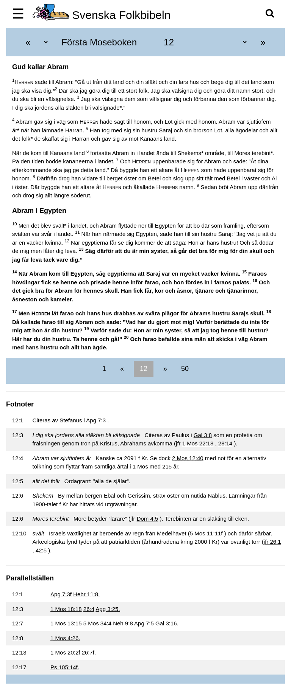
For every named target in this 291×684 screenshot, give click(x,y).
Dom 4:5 (147, 518)
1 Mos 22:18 (198, 443)
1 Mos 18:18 (66, 609)
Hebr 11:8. (86, 594)
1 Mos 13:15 (66, 623)
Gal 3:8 (203, 435)
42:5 (41, 550)
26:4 (88, 609)
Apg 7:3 (96, 420)
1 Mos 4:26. (65, 638)
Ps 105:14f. (64, 667)
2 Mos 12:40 (187, 458)
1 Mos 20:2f (65, 652)
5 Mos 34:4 (97, 623)
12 (143, 368)
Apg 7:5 (144, 623)
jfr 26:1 (272, 541)
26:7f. (89, 652)
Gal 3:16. (166, 623)
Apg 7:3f (61, 594)
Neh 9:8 (123, 623)
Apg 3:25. (107, 609)
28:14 (225, 443)
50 (184, 368)
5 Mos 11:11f (206, 533)
